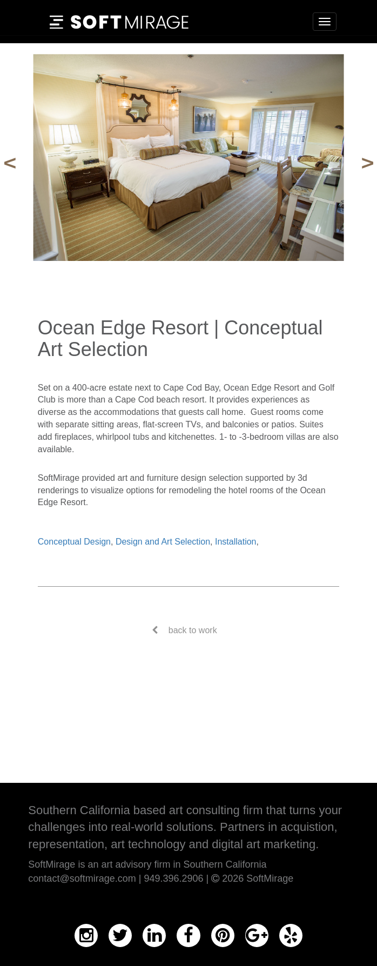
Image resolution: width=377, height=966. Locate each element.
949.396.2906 (173, 878)
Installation (236, 541)
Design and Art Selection (163, 541)
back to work (193, 630)
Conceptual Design (74, 541)
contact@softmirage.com (82, 878)
